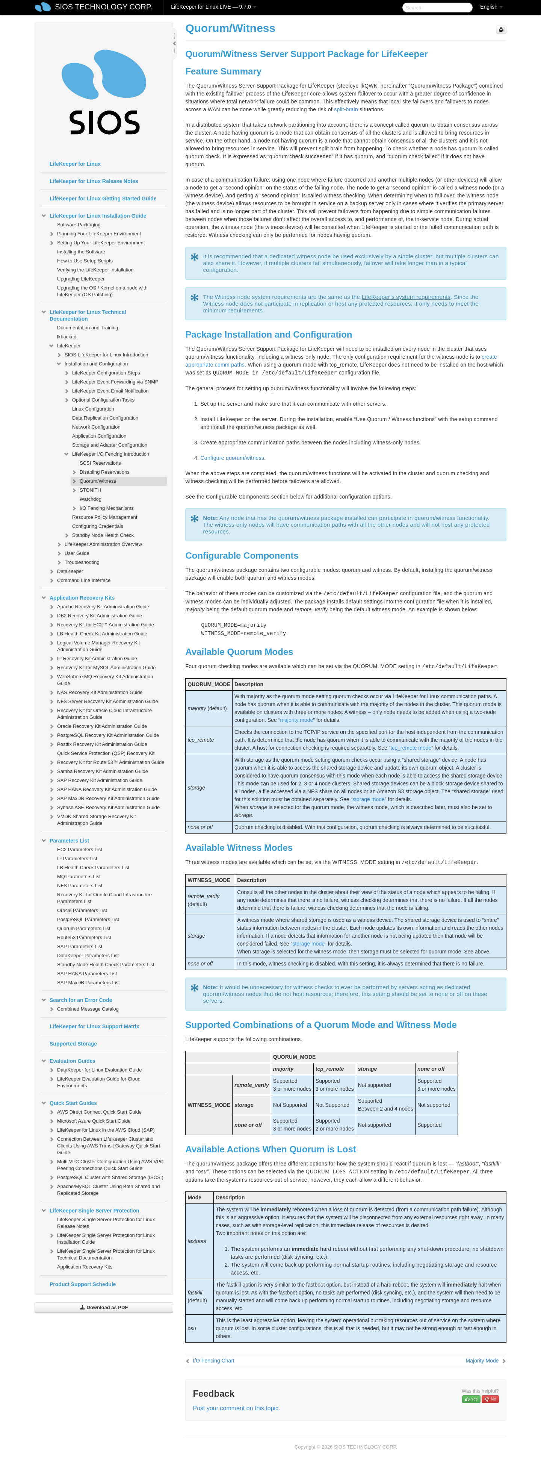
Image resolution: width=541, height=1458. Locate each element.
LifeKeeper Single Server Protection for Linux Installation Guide (101, 1238)
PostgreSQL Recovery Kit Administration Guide (103, 735)
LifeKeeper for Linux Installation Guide (93, 215)
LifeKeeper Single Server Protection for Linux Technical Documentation (101, 1254)
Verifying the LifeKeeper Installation (95, 270)
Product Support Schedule (83, 1284)
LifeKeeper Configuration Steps (101, 372)
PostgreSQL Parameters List (88, 919)
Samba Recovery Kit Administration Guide (98, 771)
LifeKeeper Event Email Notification (106, 391)
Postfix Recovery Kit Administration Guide (97, 744)
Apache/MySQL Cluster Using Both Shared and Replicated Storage (104, 1189)
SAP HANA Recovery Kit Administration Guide (102, 789)
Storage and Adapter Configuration (109, 445)
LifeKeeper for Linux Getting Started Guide (103, 199)
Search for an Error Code (76, 1000)
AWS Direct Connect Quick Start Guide (95, 1112)
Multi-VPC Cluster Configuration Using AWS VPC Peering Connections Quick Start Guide (105, 1164)
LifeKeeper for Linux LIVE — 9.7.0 (213, 7)
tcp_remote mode (410, 748)
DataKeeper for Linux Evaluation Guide (95, 1070)
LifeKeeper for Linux (75, 164)
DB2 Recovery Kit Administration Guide (95, 615)
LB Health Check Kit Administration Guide (97, 633)
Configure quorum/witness (232, 458)
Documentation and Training (87, 327)
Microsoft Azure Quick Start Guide (89, 1121)
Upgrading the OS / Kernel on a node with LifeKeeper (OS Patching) (102, 291)
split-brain (346, 109)
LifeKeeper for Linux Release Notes (94, 181)
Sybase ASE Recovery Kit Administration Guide (104, 807)
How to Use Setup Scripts (85, 261)
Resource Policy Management (104, 517)
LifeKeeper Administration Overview (99, 544)
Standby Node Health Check (98, 535)
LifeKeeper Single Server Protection (90, 1210)
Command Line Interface (79, 580)
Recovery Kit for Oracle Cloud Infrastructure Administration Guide (100, 713)
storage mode (368, 799)
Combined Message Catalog (83, 1009)
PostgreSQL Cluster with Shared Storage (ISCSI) (105, 1177)
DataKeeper (65, 571)
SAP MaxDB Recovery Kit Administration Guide (104, 798)
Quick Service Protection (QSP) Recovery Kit (105, 753)
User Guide (72, 553)
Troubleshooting (78, 562)
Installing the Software (81, 252)
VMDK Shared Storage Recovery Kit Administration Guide (92, 819)
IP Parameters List (77, 858)
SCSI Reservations (100, 463)
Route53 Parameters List (84, 937)
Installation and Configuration (92, 363)
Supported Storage (73, 1044)
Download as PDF (104, 1307)
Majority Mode (482, 1361)
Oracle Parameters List (82, 910)
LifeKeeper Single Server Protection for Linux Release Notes (106, 1223)
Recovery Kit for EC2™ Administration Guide (101, 624)
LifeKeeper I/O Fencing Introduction (106, 454)
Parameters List (65, 840)
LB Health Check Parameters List (93, 867)
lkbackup (66, 336)
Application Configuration (99, 436)
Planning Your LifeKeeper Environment (94, 233)
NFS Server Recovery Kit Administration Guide (103, 701)
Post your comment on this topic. (236, 1408)
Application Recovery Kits (78, 597)
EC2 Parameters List (79, 849)
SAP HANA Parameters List (87, 973)
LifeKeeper (64, 345)
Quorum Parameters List (83, 928)
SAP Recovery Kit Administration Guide (95, 780)
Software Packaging (79, 224)
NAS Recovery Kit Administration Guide (95, 692)
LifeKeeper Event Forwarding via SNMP (111, 381)
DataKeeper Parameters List (88, 955)
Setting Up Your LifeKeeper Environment (96, 242)
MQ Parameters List (79, 876)
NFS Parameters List (80, 885)
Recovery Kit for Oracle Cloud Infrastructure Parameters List (104, 898)
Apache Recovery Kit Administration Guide (98, 606)
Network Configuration (96, 427)
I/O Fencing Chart (213, 1361)
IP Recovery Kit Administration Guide (92, 658)
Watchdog (90, 499)
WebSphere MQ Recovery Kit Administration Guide (100, 679)
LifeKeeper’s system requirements (406, 297)
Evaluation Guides (68, 1060)
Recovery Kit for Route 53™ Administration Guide (106, 762)
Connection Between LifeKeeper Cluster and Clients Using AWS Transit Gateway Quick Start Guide (104, 1145)
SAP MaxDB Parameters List (88, 982)
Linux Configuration (93, 409)
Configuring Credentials (97, 526)
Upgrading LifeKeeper (80, 279)
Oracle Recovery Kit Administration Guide (97, 726)
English (491, 7)
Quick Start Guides (69, 1103)
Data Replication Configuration (105, 418)
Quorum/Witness (93, 481)
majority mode (296, 720)
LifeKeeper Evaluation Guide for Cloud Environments (94, 1081)
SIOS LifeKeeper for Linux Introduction (102, 354)
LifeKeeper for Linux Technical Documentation (83, 315)
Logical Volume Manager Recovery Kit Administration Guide (94, 645)
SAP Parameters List (79, 946)
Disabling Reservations (100, 472)
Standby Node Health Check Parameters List (105, 964)
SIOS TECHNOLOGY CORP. (103, 7)
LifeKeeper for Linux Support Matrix (94, 1026)
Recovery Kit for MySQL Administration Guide (102, 667)
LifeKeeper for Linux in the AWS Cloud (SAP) (101, 1130)
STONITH (86, 490)
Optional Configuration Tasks (98, 400)
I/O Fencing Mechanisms (102, 508)
